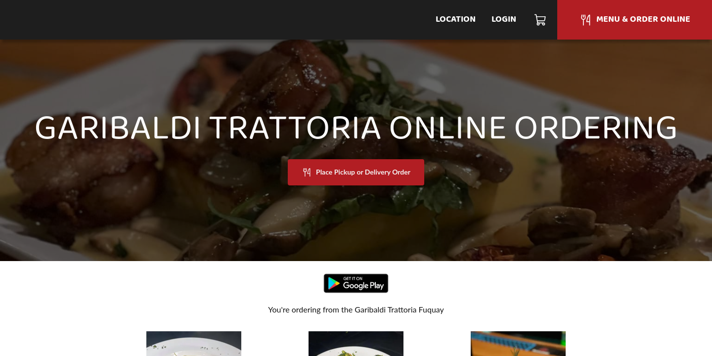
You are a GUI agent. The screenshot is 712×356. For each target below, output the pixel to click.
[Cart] (540, 20)
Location (456, 19)
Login (503, 19)
